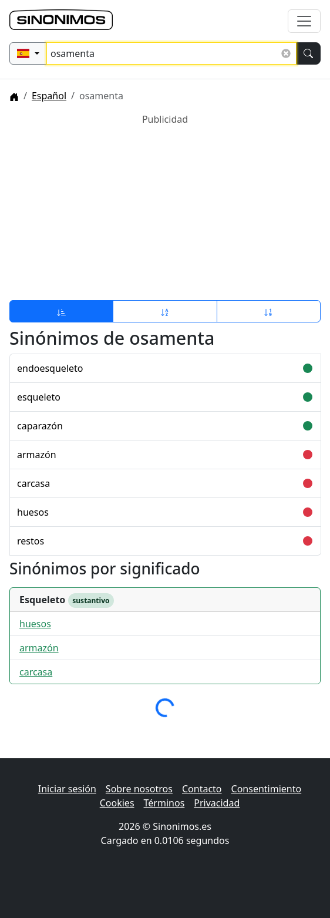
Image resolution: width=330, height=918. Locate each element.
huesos (33, 512)
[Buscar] (308, 53)
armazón (36, 454)
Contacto (202, 788)
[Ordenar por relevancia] (61, 311)
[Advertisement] (165, 208)
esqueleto (38, 397)
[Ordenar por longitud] (269, 311)
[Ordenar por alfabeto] (165, 311)
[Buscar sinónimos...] (171, 53)
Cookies (117, 802)
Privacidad (217, 802)
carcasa (33, 483)
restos (30, 540)
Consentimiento (266, 788)
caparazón (40, 425)
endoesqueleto (50, 368)
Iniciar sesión (67, 788)
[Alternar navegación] (304, 21)
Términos (164, 802)
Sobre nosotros (139, 788)
